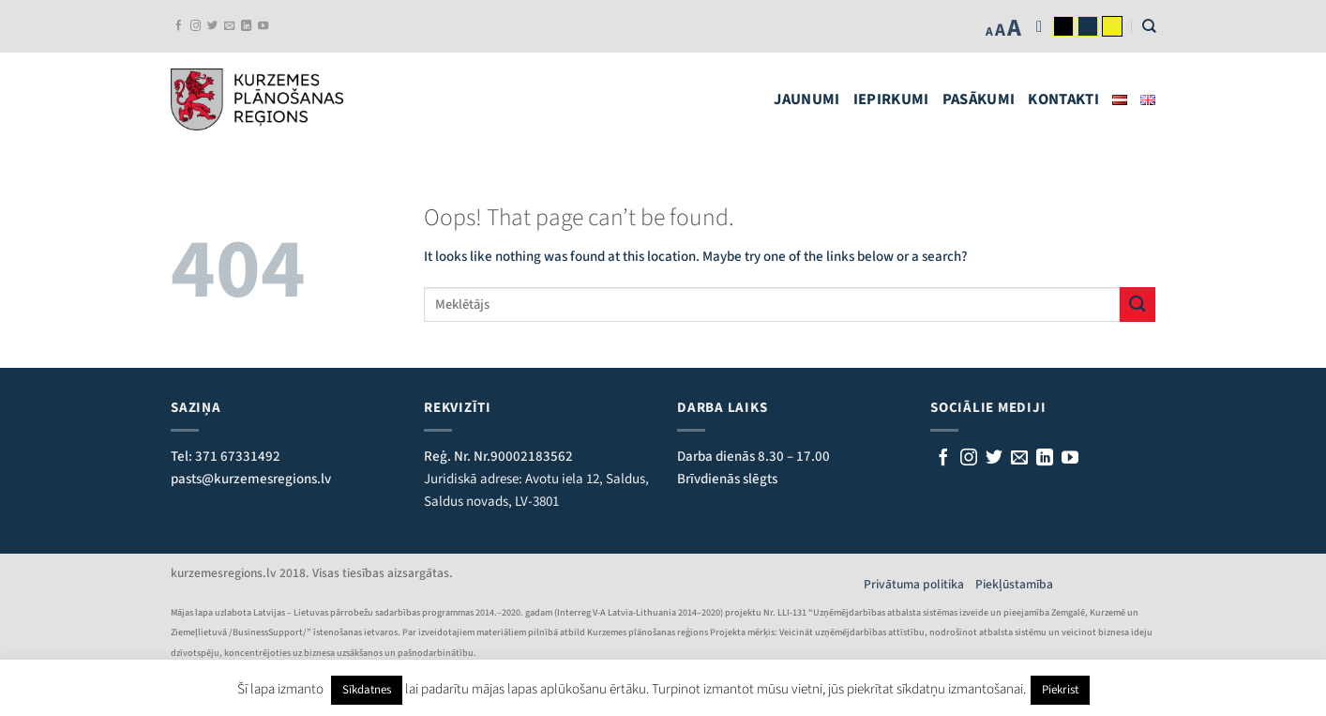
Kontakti (1063, 99)
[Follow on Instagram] (195, 26)
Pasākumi (979, 99)
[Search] (1148, 25)
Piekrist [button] (1060, 689)
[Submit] (1137, 304)
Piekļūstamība (1014, 584)
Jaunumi (806, 99)
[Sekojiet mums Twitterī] (212, 26)
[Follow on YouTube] (263, 26)
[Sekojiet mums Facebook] (178, 26)
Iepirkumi (891, 99)
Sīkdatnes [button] (366, 689)
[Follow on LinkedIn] (246, 26)
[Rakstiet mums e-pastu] (229, 26)
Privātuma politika (919, 584)
